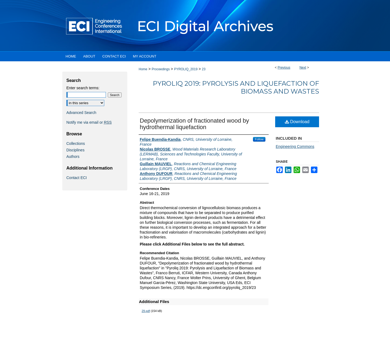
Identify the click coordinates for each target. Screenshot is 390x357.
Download (297, 121)
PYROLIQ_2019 (186, 69)
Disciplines (75, 150)
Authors (72, 156)
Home (143, 69)
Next (303, 67)
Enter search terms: (82, 88)
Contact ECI (76, 178)
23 (203, 69)
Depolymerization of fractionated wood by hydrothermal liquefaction (194, 123)
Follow (259, 139)
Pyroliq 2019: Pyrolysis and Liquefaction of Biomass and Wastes (236, 87)
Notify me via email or (89, 122)
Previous (284, 67)
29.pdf (146, 311)
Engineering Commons (295, 146)
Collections (75, 143)
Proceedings (161, 69)
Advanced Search (81, 112)
